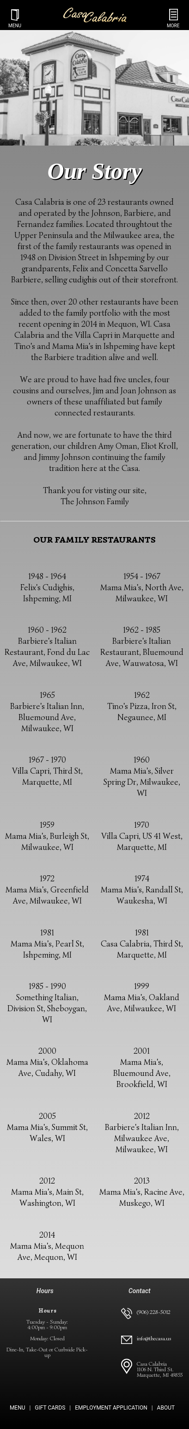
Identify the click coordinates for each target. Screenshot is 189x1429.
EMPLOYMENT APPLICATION (111, 1408)
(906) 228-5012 (154, 1311)
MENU (17, 1408)
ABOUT (166, 1408)
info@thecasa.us (154, 1338)
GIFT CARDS (50, 1408)
